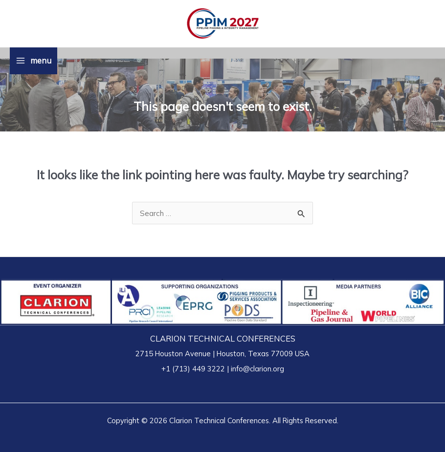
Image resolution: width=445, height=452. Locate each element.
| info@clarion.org (254, 368)
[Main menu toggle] (33, 60)
